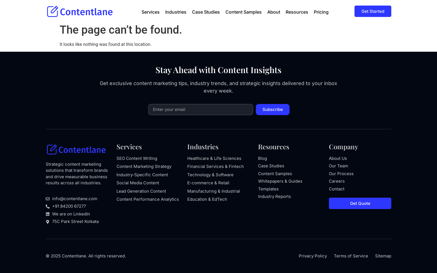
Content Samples (243, 12)
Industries (175, 12)
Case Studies (206, 12)
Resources (297, 12)
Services (151, 12)
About (273, 12)
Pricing (321, 12)
